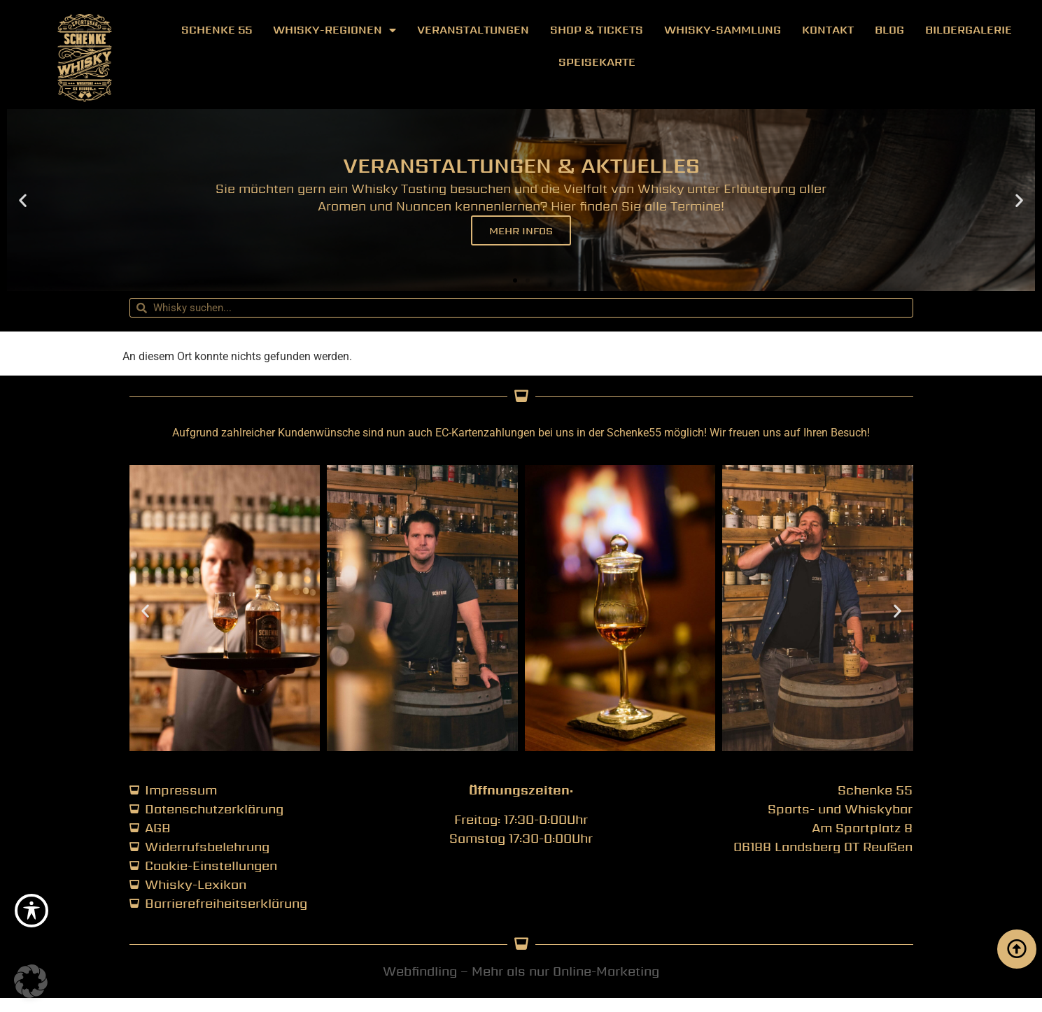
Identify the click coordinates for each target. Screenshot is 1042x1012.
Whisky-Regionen (334, 30)
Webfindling (420, 971)
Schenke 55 (216, 30)
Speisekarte (596, 62)
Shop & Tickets (596, 30)
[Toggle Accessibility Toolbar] (31, 910)
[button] (22, 200)
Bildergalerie (968, 30)
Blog (889, 30)
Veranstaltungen (473, 30)
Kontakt (828, 30)
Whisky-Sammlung (722, 30)
